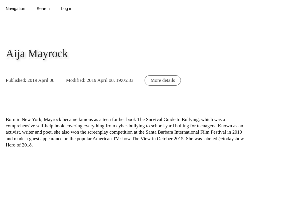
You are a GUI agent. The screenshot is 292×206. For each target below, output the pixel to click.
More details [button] (163, 80)
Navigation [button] (15, 8)
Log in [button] (66, 8)
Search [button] (43, 8)
